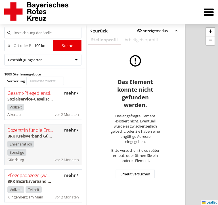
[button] (210, 32)
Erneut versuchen (135, 174)
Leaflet (209, 202)
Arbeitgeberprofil (141, 39)
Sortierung (16, 81)
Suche (67, 45)
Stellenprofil (104, 39)
